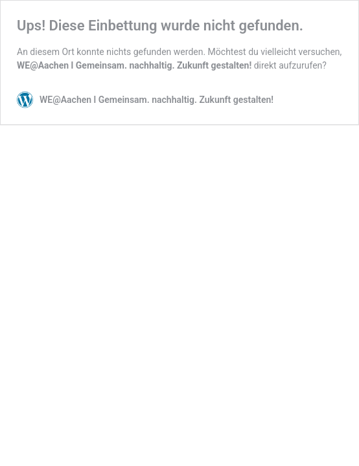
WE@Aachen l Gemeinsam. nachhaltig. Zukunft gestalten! (134, 65)
